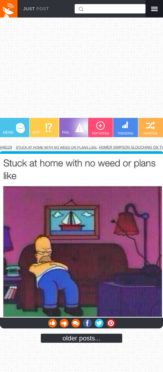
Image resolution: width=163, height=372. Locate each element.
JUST (36, 8)
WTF (42, 129)
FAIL (73, 129)
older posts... (81, 338)
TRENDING (125, 128)
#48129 (6, 147)
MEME (14, 129)
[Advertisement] (81, 70)
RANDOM (150, 128)
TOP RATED (100, 128)
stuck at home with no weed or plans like (56, 147)
